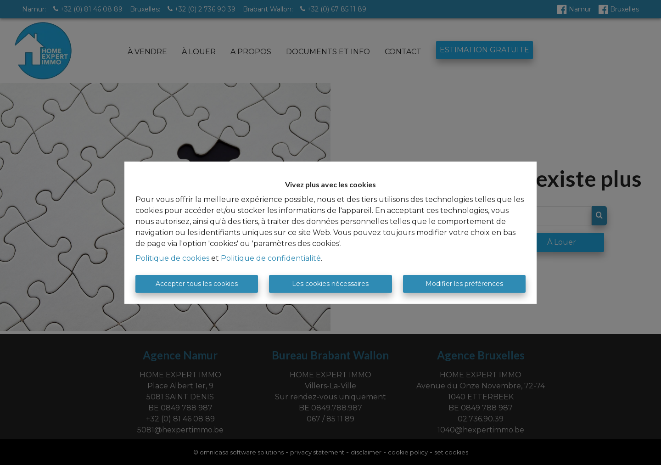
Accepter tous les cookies (197, 284)
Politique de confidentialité (271, 258)
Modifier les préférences (464, 284)
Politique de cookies (172, 258)
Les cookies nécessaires (330, 284)
